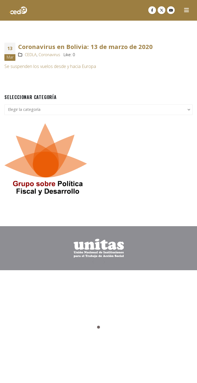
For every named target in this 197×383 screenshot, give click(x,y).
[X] (161, 10)
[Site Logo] (18, 10)
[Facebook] (152, 10)
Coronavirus (49, 54)
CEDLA (31, 54)
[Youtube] (171, 10)
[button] (186, 10)
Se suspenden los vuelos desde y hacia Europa (50, 66)
